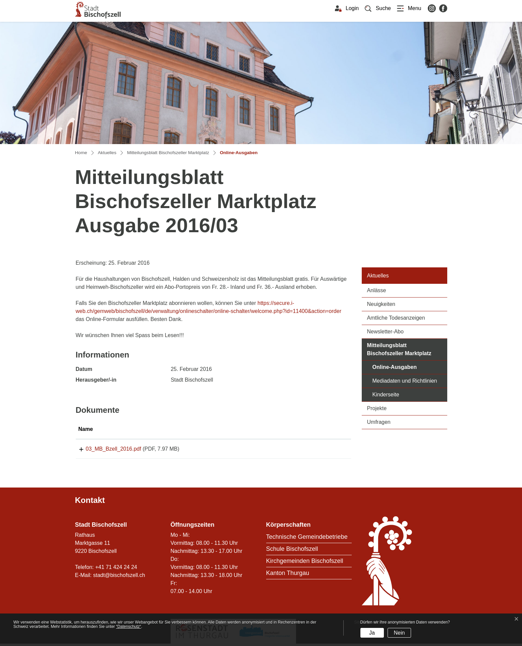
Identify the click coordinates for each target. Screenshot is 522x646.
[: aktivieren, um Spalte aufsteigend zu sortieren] (317, 429)
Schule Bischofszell (292, 551)
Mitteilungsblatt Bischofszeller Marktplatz (399, 349)
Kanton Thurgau (287, 575)
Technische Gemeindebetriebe (307, 539)
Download (316, 450)
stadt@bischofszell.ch (119, 577)
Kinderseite (385, 394)
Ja (372, 633)
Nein (399, 633)
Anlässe (376, 290)
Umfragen (379, 422)
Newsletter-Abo (385, 331)
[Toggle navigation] (409, 8)
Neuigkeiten (381, 304)
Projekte (377, 408)
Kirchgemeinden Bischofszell (304, 563)
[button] (378, 8)
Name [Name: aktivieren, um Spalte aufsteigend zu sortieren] (85, 429)
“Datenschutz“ (128, 626)
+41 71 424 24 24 (116, 569)
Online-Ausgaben (409, 366)
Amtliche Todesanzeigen (396, 318)
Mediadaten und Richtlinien (404, 381)
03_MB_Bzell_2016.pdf (106, 449)
